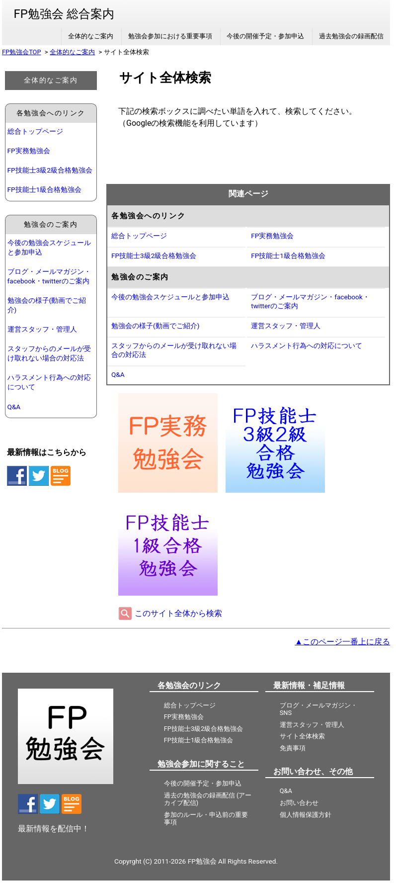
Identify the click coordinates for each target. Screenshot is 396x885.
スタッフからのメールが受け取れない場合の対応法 (49, 353)
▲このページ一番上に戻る (342, 641)
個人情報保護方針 (305, 814)
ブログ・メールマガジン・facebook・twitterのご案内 (49, 276)
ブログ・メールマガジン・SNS (318, 709)
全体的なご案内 (90, 36)
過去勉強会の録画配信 (351, 36)
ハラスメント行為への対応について (49, 382)
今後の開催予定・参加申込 (265, 36)
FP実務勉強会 (28, 151)
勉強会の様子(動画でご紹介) (46, 305)
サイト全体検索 (302, 736)
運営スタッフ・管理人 (42, 329)
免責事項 (293, 748)
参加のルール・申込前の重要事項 (206, 818)
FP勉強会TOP (21, 52)
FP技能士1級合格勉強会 (44, 189)
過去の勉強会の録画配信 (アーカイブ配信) (208, 799)
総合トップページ (35, 131)
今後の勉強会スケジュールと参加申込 (49, 247)
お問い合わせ (299, 802)
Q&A (14, 407)
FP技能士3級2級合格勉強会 (49, 170)
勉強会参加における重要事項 (170, 36)
